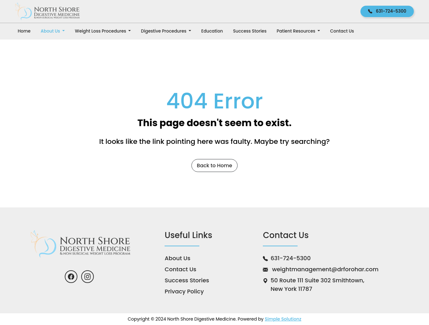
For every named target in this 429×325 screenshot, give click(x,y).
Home (24, 31)
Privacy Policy (184, 291)
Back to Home (214, 165)
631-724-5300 (387, 11)
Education (212, 31)
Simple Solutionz (283, 319)
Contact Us (342, 31)
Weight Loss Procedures (101, 31)
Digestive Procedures (164, 31)
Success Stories (250, 31)
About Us (51, 31)
